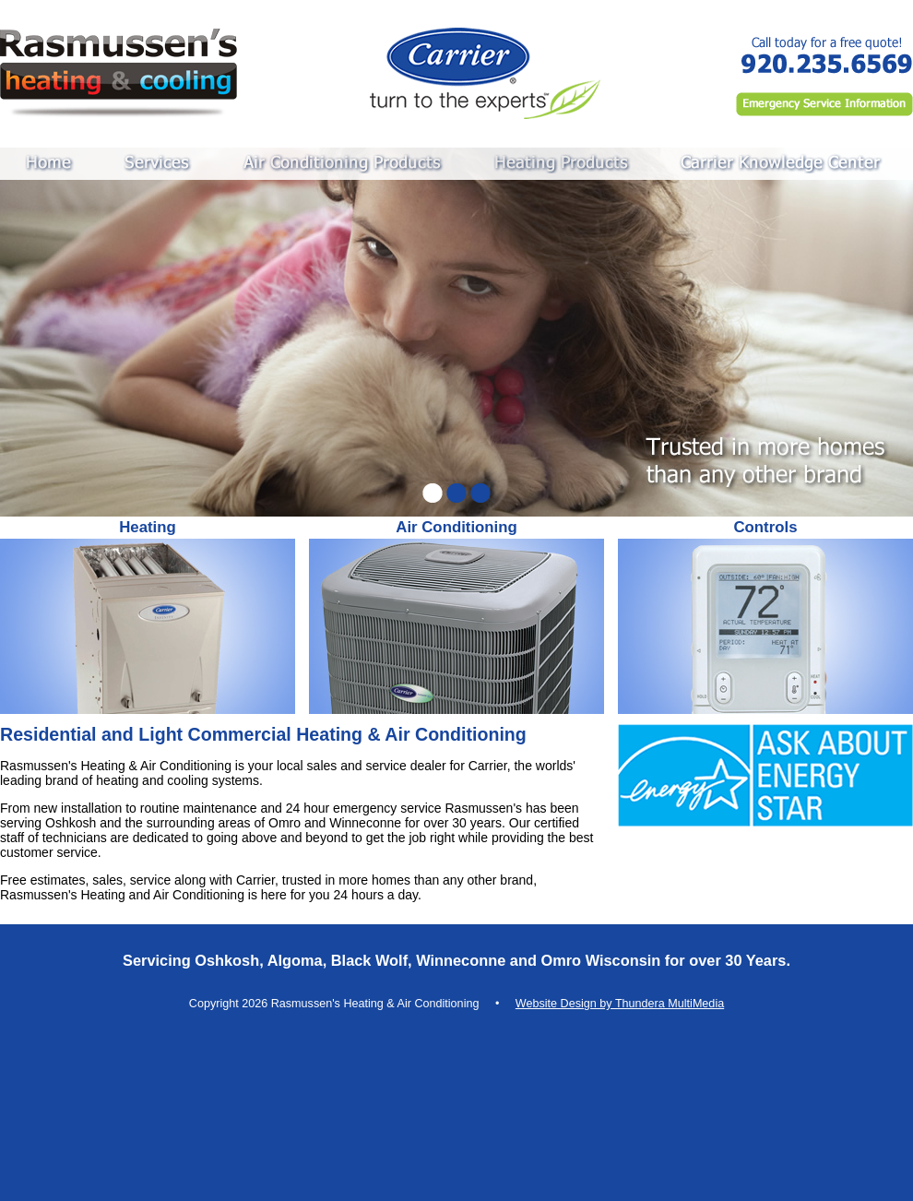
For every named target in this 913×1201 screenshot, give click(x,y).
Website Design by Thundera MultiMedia (620, 1003)
